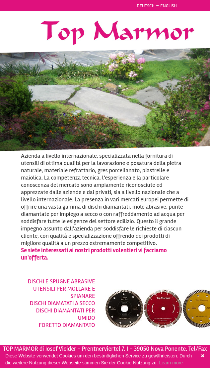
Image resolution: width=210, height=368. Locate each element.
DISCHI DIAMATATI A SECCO (62, 303)
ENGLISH (168, 6)
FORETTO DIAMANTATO (67, 325)
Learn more (171, 362)
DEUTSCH (146, 6)
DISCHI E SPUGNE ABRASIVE (61, 281)
